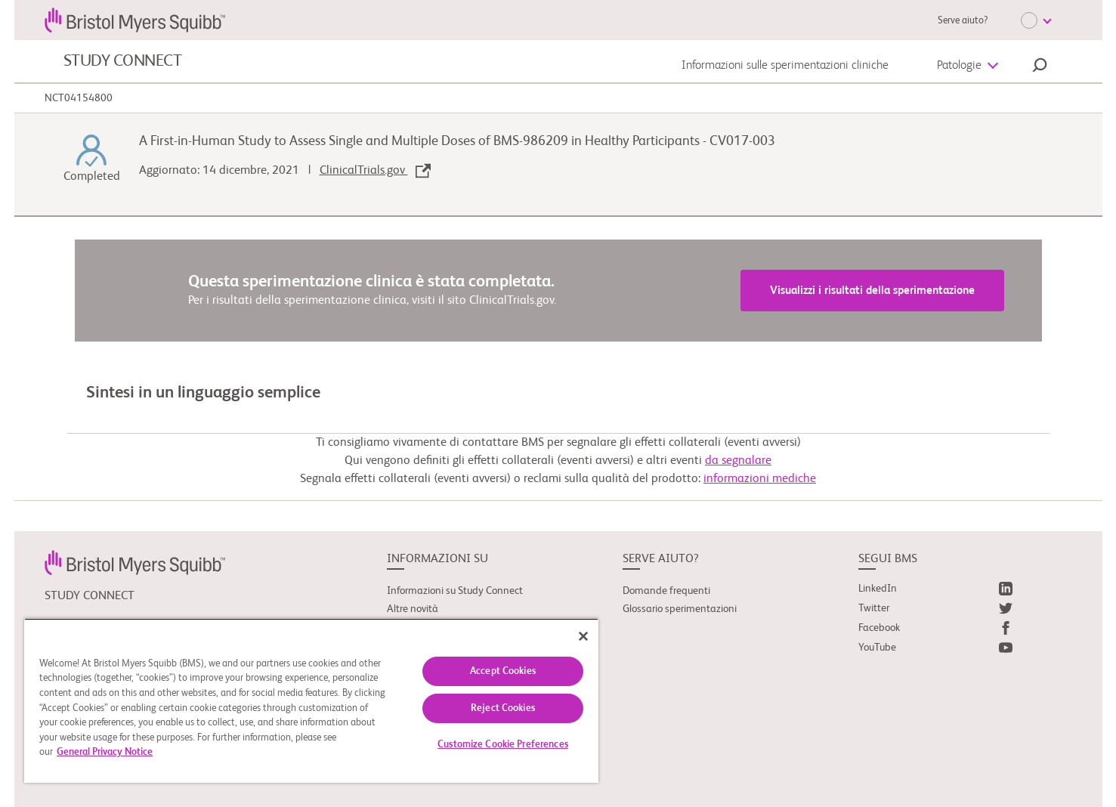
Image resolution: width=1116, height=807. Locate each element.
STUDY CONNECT (122, 61)
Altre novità (412, 609)
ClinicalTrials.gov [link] (375, 171)
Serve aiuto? (963, 21)
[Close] (583, 636)
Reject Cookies (503, 708)
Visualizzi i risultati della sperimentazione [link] (872, 290)
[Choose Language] (1036, 20)
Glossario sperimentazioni (680, 609)
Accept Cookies (503, 671)
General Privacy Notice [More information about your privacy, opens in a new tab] (105, 752)
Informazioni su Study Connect (455, 591)
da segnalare (738, 461)
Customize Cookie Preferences (502, 745)
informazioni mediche (759, 479)
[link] (135, 562)
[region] (311, 700)
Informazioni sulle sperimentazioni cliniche (785, 66)
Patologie (959, 66)
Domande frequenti (666, 591)
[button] (1039, 67)
